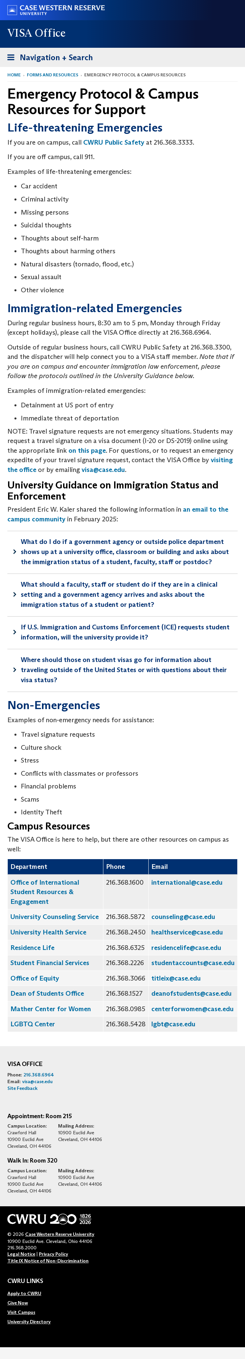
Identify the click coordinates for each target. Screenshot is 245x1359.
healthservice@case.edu (187, 932)
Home (14, 74)
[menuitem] (29, 1293)
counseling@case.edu (183, 917)
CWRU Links (25, 1281)
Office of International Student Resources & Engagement (44, 892)
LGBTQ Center (32, 1024)
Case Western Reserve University (59, 1234)
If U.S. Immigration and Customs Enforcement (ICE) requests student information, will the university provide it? (125, 632)
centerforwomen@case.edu (192, 1009)
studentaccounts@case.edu (193, 963)
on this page (87, 450)
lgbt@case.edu (173, 1024)
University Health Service (48, 932)
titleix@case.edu (176, 978)
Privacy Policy (53, 1254)
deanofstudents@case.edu (191, 993)
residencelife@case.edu (186, 948)
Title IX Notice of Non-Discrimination (48, 1261)
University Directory (29, 1322)
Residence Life (32, 948)
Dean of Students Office (47, 993)
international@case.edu (187, 882)
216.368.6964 (38, 1075)
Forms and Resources (52, 74)
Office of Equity (34, 978)
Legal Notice (21, 1254)
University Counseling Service (54, 917)
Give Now (17, 1303)
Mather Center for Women (50, 1009)
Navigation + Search (48, 58)
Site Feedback (22, 1088)
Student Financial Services (49, 963)
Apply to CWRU (24, 1293)
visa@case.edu (103, 470)
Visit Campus (21, 1312)
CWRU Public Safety (113, 142)
